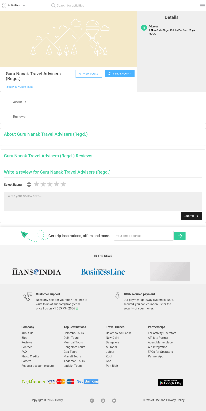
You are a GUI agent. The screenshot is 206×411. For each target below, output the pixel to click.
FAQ (24, 352)
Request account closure (37, 366)
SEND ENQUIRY (119, 73)
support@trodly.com (67, 304)
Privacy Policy (175, 400)
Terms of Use (151, 400)
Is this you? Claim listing (19, 86)
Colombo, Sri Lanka (119, 333)
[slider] (50, 184)
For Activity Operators (162, 333)
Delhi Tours (71, 338)
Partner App (155, 356)
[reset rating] (29, 184)
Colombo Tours (74, 333)
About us (19, 102)
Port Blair (112, 366)
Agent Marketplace (160, 342)
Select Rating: (13, 184)
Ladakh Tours (73, 366)
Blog (24, 338)
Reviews (19, 117)
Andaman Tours (74, 361)
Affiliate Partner (158, 338)
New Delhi (112, 338)
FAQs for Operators (160, 352)
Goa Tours (70, 352)
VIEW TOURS (88, 73)
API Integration (157, 347)
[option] (68, 39)
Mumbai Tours (73, 342)
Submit (191, 216)
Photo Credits (30, 356)
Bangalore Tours (74, 347)
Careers (26, 361)
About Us (27, 333)
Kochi (109, 356)
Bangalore (112, 342)
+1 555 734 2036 (65, 308)
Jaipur (110, 352)
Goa (108, 361)
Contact (26, 347)
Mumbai (111, 347)
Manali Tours (72, 356)
